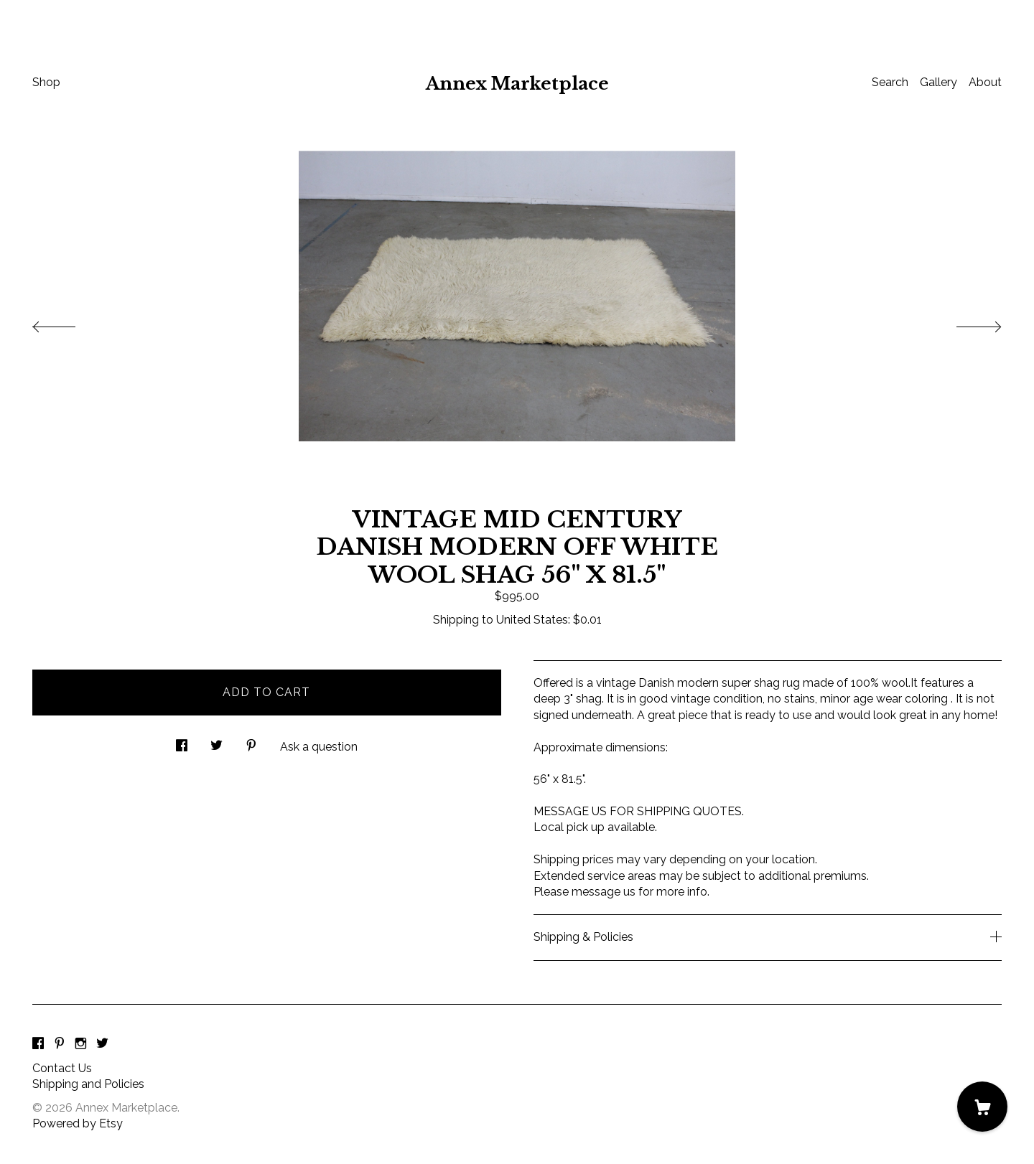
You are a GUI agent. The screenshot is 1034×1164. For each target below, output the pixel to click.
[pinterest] (59, 1044)
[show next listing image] (966, 323)
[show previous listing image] (68, 323)
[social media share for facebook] (181, 741)
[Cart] (982, 1106)
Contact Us (62, 1068)
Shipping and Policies (88, 1084)
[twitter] (102, 1044)
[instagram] (80, 1044)
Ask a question (319, 747)
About (985, 82)
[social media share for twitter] (216, 741)
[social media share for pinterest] (251, 741)
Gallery (938, 82)
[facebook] (38, 1044)
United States (532, 619)
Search (890, 82)
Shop (46, 82)
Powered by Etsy (77, 1123)
